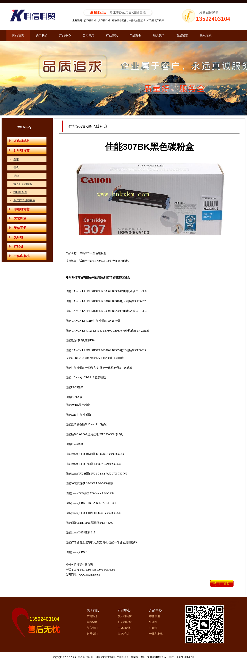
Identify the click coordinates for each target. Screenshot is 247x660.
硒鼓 (16, 175)
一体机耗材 (125, 627)
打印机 (16, 246)
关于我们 (41, 35)
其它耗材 (17, 218)
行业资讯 (112, 35)
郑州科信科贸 (85, 657)
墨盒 (16, 167)
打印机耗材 (19, 150)
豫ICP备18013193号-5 (153, 657)
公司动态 (88, 35)
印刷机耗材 (19, 209)
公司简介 (92, 616)
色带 (16, 159)
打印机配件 (20, 192)
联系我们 (92, 633)
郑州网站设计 (227, 608)
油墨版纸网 (230, 605)
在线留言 (182, 35)
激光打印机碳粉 (23, 183)
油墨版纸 (225, 598)
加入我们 (159, 35)
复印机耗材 (19, 141)
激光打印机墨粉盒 (24, 200)
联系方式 (205, 35)
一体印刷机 (19, 256)
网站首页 (18, 35)
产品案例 (135, 35)
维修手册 (17, 228)
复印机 (16, 237)
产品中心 (65, 35)
